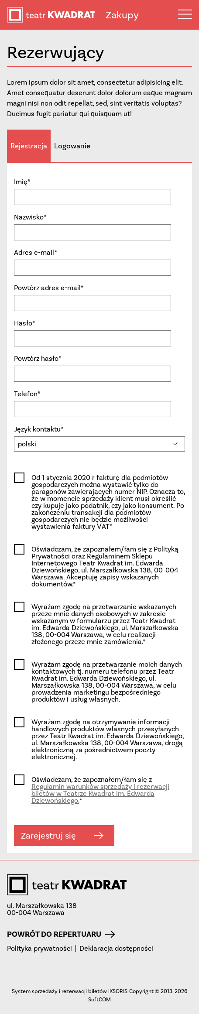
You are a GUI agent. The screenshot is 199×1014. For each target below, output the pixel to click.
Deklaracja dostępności (116, 948)
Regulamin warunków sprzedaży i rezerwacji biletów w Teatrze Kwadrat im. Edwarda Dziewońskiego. (100, 793)
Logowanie (72, 145)
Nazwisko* (30, 217)
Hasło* (24, 323)
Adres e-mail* (35, 252)
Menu (185, 14)
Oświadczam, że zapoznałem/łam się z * (100, 790)
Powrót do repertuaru (61, 934)
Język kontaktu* (39, 429)
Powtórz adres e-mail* (49, 287)
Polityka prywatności (39, 948)
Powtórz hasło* (38, 358)
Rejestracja (28, 145)
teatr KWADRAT (56, 15)
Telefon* (27, 394)
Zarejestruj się (62, 835)
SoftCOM (99, 999)
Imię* (22, 181)
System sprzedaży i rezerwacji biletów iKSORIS (69, 991)
